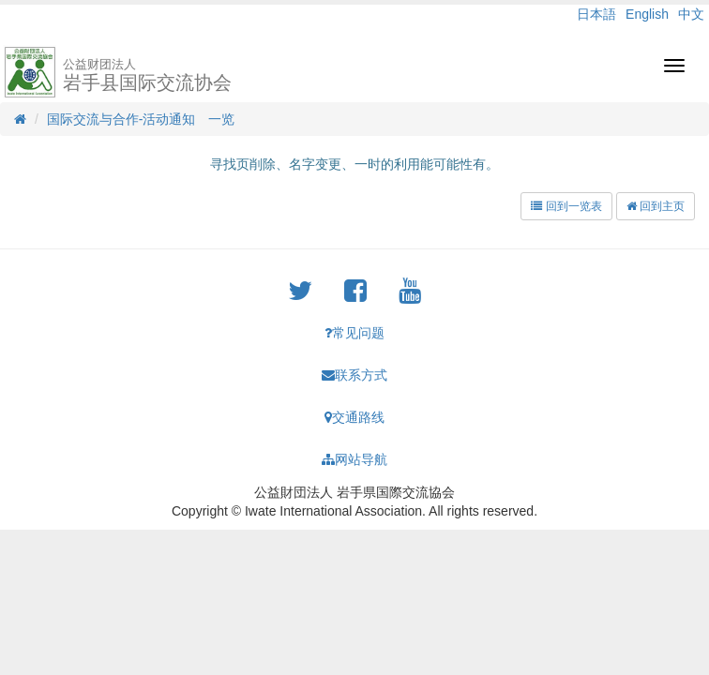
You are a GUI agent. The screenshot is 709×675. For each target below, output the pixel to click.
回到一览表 (566, 206)
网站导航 (354, 459)
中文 (691, 14)
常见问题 (354, 332)
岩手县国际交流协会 (147, 75)
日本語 (596, 14)
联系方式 (354, 375)
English (647, 14)
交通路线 (354, 417)
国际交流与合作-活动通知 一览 (141, 119)
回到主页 (655, 206)
